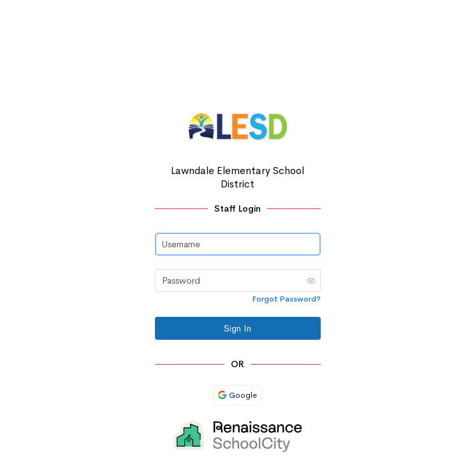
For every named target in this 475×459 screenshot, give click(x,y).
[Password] (238, 280)
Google (237, 395)
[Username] (238, 244)
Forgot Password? (286, 299)
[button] (311, 280)
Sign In (237, 328)
